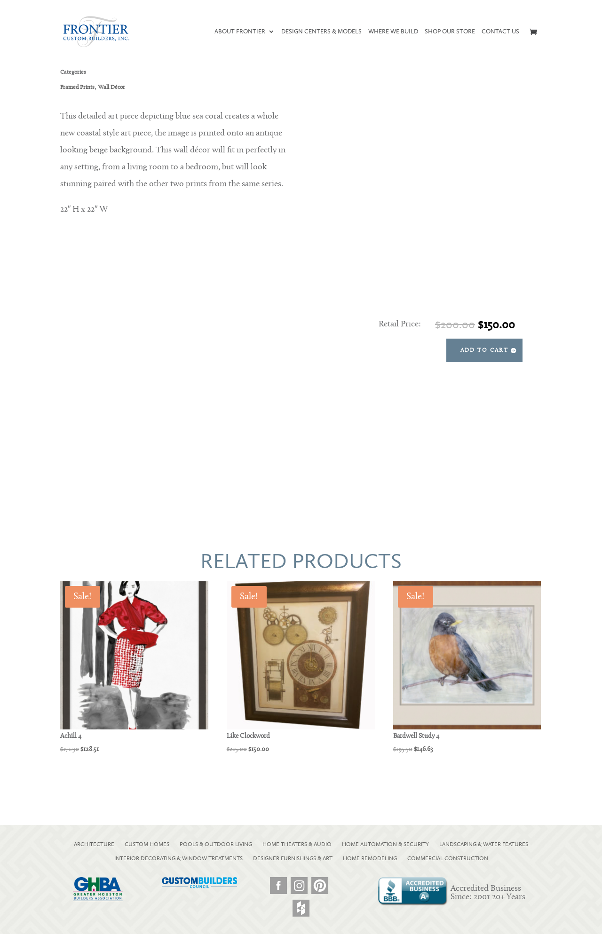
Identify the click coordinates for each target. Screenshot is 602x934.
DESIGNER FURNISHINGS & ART (293, 858)
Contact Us (500, 31)
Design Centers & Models (321, 31)
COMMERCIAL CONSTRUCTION (447, 858)
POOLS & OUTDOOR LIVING (216, 844)
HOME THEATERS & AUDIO (297, 844)
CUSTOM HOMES (147, 844)
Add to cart (484, 350)
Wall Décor (111, 87)
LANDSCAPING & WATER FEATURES (483, 844)
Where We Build (393, 31)
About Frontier (239, 31)
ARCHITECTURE (94, 844)
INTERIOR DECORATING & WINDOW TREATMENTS (178, 858)
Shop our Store (450, 31)
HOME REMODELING (370, 858)
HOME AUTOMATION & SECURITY (385, 844)
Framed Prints (77, 87)
